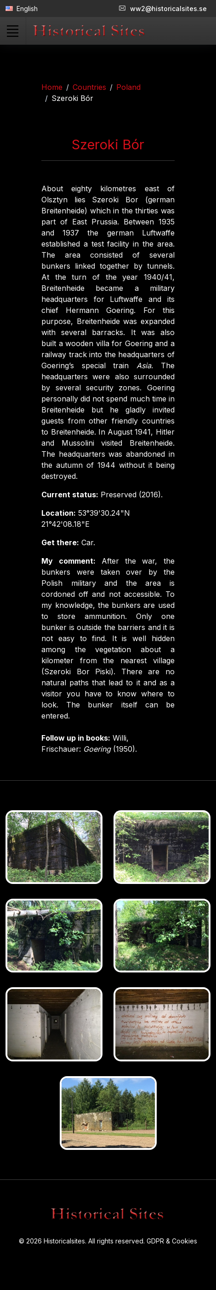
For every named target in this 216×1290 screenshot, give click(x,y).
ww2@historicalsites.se (163, 8)
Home (52, 87)
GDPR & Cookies (172, 1241)
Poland (128, 87)
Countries (89, 87)
